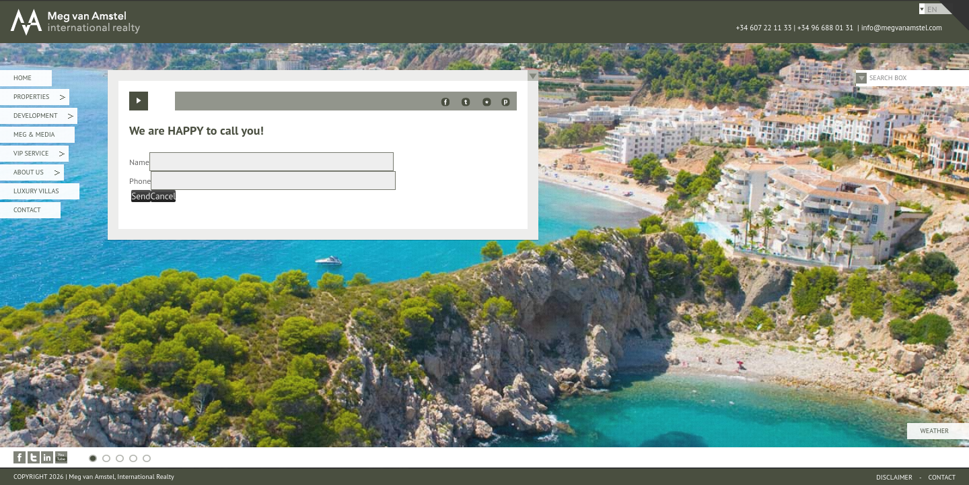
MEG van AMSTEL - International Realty (202, 21)
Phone (140, 181)
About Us (36, 174)
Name (139, 162)
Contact (26, 209)
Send (140, 196)
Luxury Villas (36, 191)
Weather (935, 430)
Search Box (888, 77)
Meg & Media (34, 134)
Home (22, 77)
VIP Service (39, 155)
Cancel (163, 196)
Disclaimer (894, 477)
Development (43, 117)
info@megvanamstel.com (901, 27)
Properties (39, 98)
